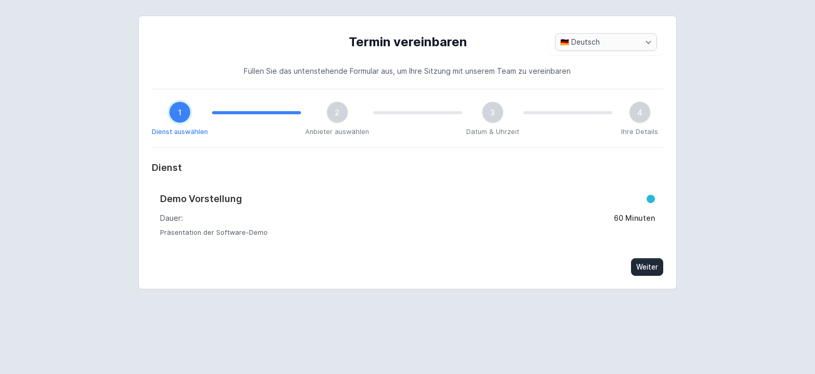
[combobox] (606, 42)
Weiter (647, 267)
